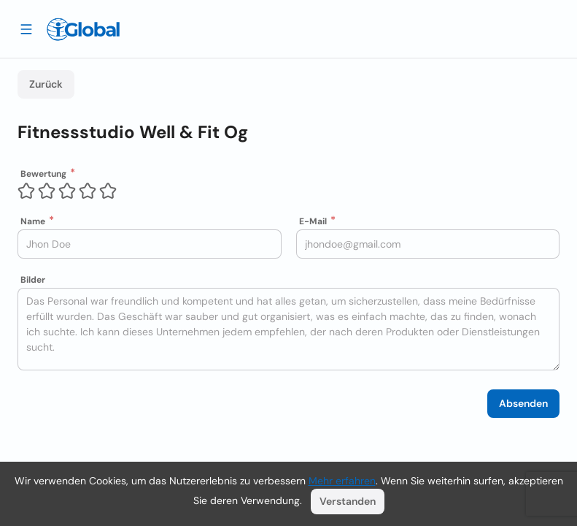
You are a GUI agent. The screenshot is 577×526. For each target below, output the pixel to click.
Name (32, 221)
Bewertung (43, 174)
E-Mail (313, 221)
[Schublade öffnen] (26, 28)
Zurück (46, 84)
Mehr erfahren (342, 480)
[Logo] (83, 29)
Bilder (32, 280)
